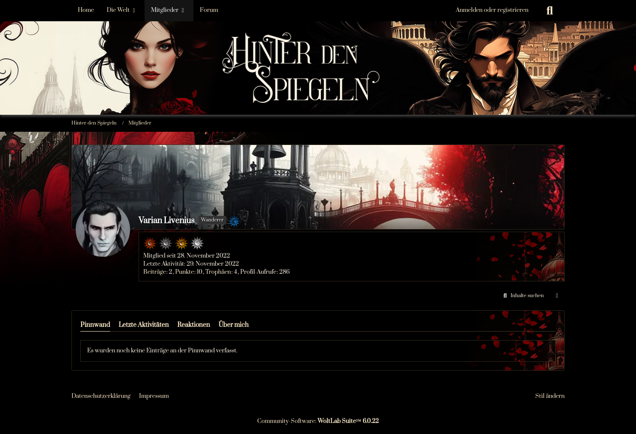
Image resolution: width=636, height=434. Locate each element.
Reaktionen (193, 325)
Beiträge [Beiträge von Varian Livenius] (154, 272)
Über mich (234, 325)
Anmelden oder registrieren (492, 10)
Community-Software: (318, 421)
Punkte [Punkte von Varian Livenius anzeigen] (184, 272)
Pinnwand (95, 325)
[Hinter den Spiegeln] (318, 42)
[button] (522, 296)
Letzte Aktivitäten (144, 325)
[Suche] (550, 10)
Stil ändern (550, 396)
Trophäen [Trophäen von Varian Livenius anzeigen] (218, 272)
